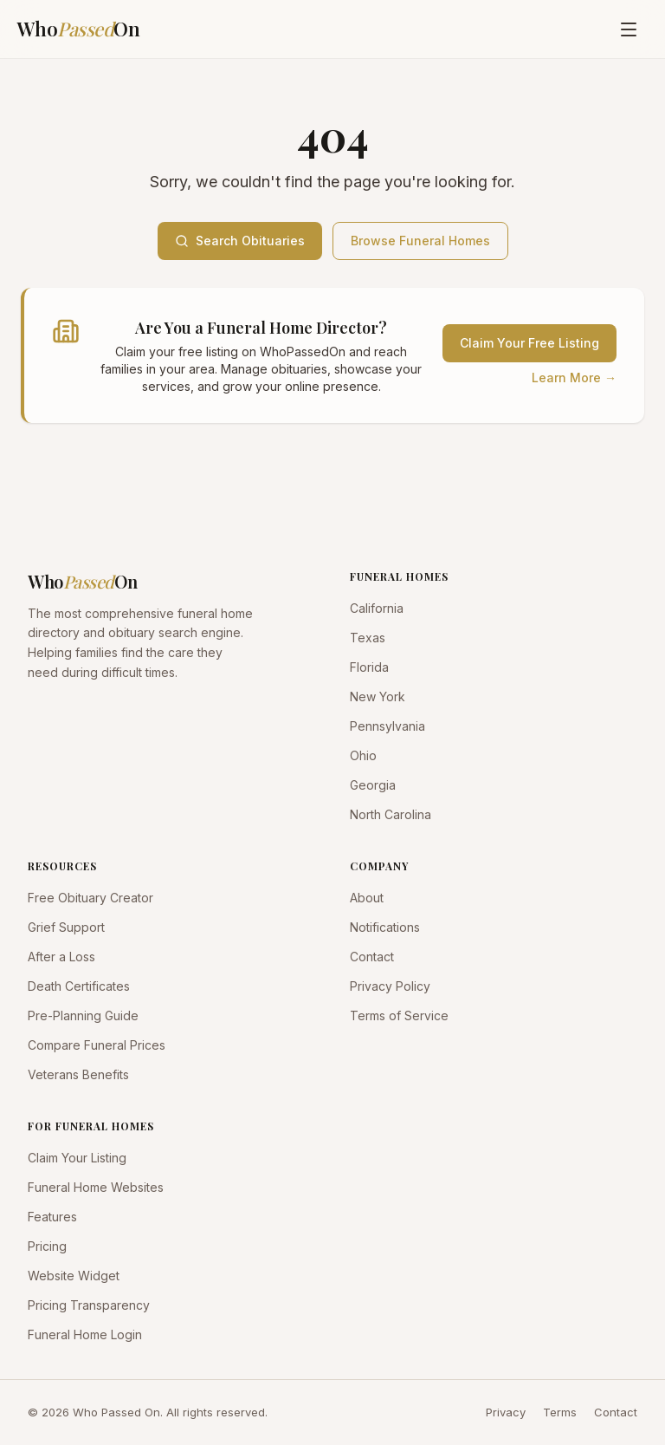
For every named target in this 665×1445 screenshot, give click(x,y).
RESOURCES (62, 866)
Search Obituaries (240, 240)
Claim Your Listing (77, 1157)
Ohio (363, 755)
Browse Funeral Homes (420, 240)
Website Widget (73, 1275)
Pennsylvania (387, 726)
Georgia (373, 785)
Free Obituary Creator (90, 897)
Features (52, 1216)
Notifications (385, 927)
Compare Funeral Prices (96, 1045)
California (377, 608)
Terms (560, 1412)
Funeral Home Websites (96, 1187)
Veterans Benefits (78, 1074)
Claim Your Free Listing (529, 342)
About (367, 897)
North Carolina (390, 814)
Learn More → (574, 377)
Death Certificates (79, 986)
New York (377, 696)
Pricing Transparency (89, 1305)
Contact (372, 956)
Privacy (506, 1412)
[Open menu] (629, 29)
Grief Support (66, 927)
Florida (369, 667)
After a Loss (61, 956)
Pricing (47, 1246)
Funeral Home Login (85, 1334)
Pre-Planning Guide (83, 1015)
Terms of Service (399, 1015)
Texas (367, 637)
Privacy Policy (390, 986)
